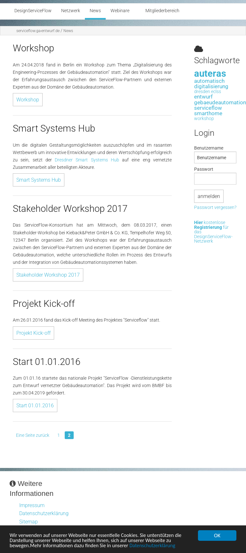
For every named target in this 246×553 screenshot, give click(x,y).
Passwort (203, 169)
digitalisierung (211, 86)
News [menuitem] (95, 10)
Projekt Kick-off (33, 333)
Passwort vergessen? (215, 207)
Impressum (32, 505)
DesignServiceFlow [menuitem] (33, 10)
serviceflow (208, 108)
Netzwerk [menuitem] (70, 10)
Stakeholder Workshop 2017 (48, 275)
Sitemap (28, 522)
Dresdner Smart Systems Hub (87, 160)
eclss (216, 91)
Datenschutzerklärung (160, 546)
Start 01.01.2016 (35, 405)
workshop (204, 118)
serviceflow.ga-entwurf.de (38, 31)
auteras (210, 73)
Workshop (27, 100)
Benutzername (208, 148)
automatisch (209, 81)
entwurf (203, 96)
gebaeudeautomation (220, 102)
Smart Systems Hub (38, 180)
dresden (202, 91)
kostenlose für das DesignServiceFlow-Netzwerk (213, 232)
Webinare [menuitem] (120, 10)
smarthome (208, 113)
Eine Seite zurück (32, 435)
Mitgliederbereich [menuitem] (162, 10)
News (68, 31)
